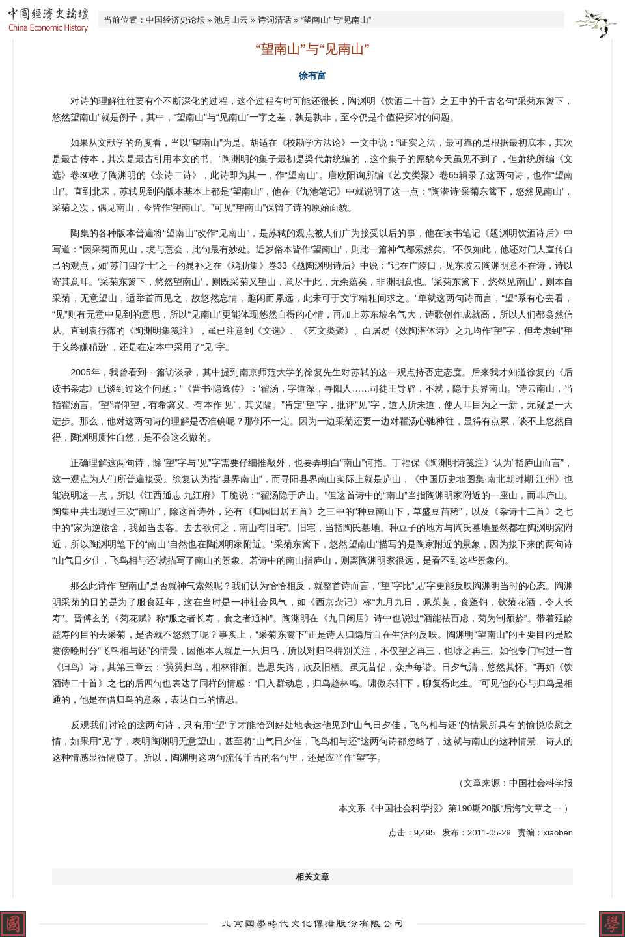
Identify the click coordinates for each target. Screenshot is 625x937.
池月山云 (231, 20)
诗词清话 (275, 20)
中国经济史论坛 (175, 20)
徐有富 (312, 75)
